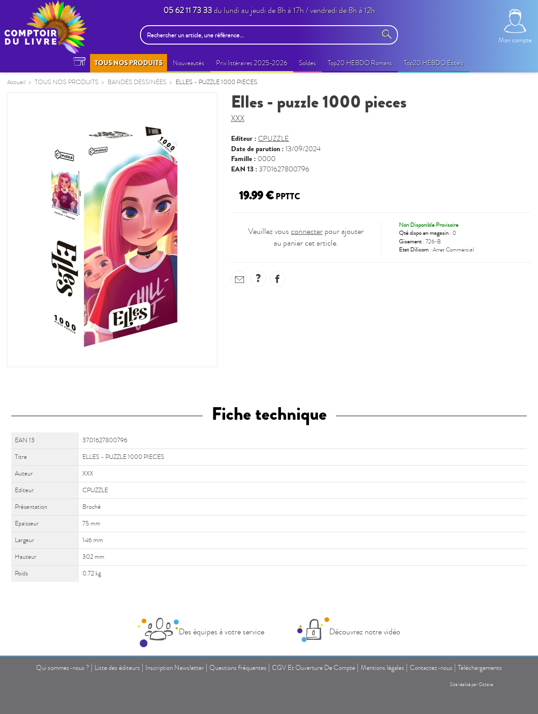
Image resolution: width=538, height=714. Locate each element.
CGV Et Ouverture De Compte (313, 667)
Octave (486, 684)
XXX (237, 118)
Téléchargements (480, 667)
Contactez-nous (431, 667)
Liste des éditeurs (117, 667)
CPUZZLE (273, 139)
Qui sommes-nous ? (62, 667)
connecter (307, 231)
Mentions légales (382, 667)
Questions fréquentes (238, 667)
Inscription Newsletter (174, 667)
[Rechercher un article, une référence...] (260, 35)
